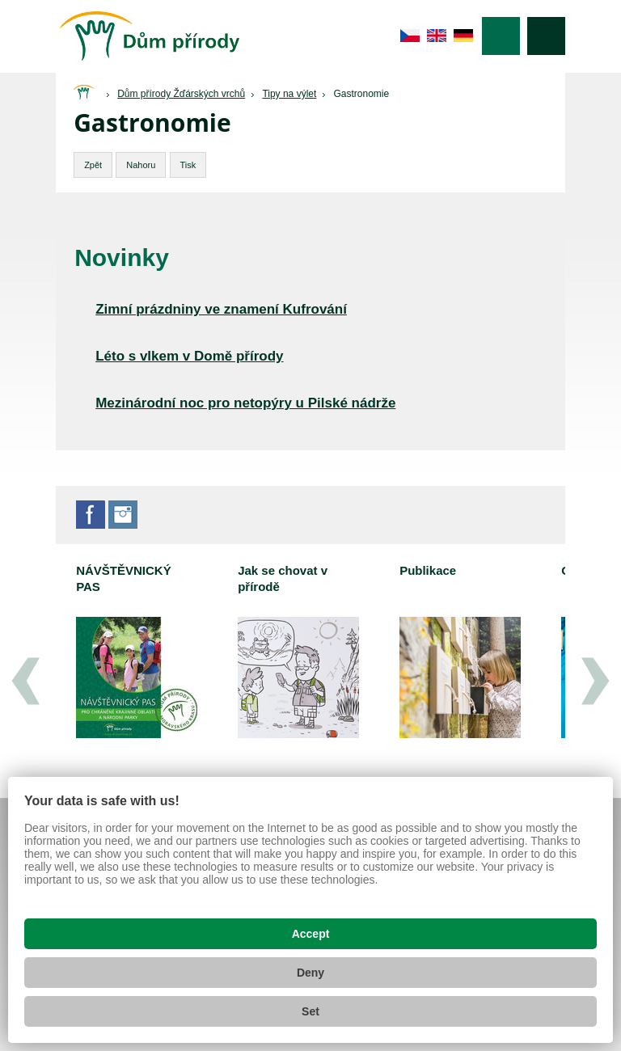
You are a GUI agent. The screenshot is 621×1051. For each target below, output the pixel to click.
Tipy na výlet (289, 93)
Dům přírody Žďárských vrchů (181, 93)
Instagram (122, 514)
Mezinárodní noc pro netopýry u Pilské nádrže (245, 403)
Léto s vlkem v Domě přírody (189, 356)
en (437, 35)
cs (410, 35)
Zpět (93, 165)
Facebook (90, 514)
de (464, 35)
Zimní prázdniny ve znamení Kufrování (221, 309)
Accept (311, 933)
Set (310, 1011)
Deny (310, 972)
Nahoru (140, 165)
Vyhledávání (546, 36)
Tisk (188, 165)
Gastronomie (361, 93)
